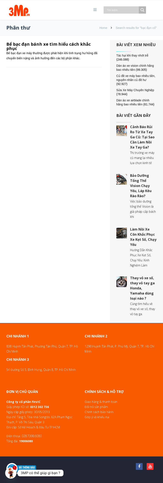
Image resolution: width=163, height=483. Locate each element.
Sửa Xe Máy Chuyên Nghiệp (135, 90)
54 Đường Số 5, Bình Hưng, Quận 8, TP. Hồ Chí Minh (41, 370)
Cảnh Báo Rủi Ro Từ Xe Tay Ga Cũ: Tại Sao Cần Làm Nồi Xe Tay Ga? (142, 137)
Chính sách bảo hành (99, 412)
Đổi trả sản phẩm (96, 407)
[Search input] (122, 10)
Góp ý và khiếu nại (97, 417)
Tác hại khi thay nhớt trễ (132, 55)
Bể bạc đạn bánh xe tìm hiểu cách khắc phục (48, 46)
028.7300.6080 (32, 436)
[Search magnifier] (142, 10)
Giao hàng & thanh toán (101, 402)
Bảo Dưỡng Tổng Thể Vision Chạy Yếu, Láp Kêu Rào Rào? (141, 185)
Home (103, 28)
